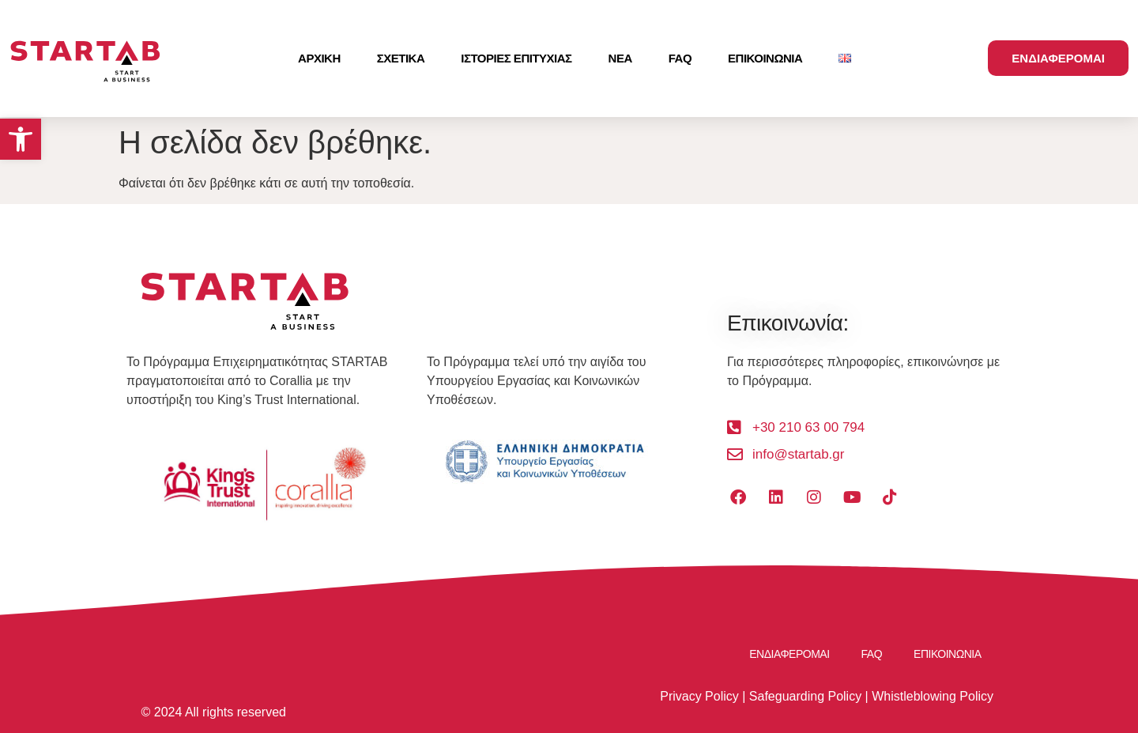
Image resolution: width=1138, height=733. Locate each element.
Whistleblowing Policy (932, 696)
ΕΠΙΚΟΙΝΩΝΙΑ (765, 58)
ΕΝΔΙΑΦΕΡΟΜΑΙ (789, 654)
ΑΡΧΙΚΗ (319, 58)
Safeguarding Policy (805, 696)
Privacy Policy (699, 696)
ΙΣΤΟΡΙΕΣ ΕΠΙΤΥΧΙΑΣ (516, 58)
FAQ (680, 58)
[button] (20, 139)
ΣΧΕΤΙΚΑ (401, 58)
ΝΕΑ (620, 58)
